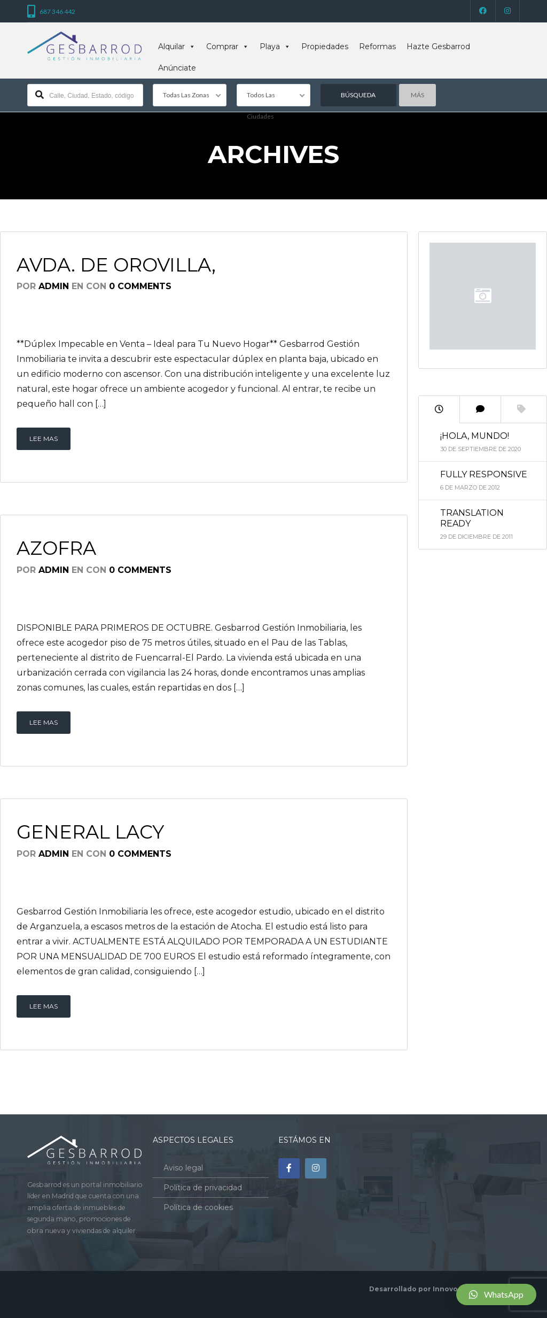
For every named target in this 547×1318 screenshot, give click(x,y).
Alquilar (177, 46)
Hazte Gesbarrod (438, 46)
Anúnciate (177, 68)
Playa (275, 46)
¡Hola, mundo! (474, 436)
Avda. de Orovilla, (116, 264)
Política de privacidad (202, 1187)
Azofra (56, 548)
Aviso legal (183, 1168)
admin (53, 286)
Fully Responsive (483, 474)
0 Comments (140, 286)
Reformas (377, 46)
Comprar (227, 46)
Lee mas (43, 439)
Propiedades (324, 46)
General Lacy (90, 831)
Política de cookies (198, 1207)
